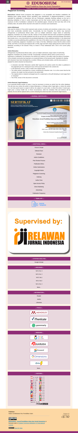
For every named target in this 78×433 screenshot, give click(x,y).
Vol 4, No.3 (39, 280)
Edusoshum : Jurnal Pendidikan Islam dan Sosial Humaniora (27, 421)
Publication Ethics (39, 164)
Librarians (39, 302)
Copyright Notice (39, 170)
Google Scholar (39, 262)
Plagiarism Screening (39, 173)
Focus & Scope (39, 147)
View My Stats (18, 428)
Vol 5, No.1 (39, 277)
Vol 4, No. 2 (39, 284)
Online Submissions (39, 167)
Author (39, 299)
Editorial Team (39, 150)
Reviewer (39, 154)
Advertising (39, 190)
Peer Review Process (39, 160)
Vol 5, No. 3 (39, 271)
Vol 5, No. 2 (39, 274)
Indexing (39, 177)
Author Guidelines (39, 157)
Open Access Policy (39, 183)
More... (39, 287)
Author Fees (38, 180)
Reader (39, 296)
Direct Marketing (39, 186)
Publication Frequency (39, 193)
